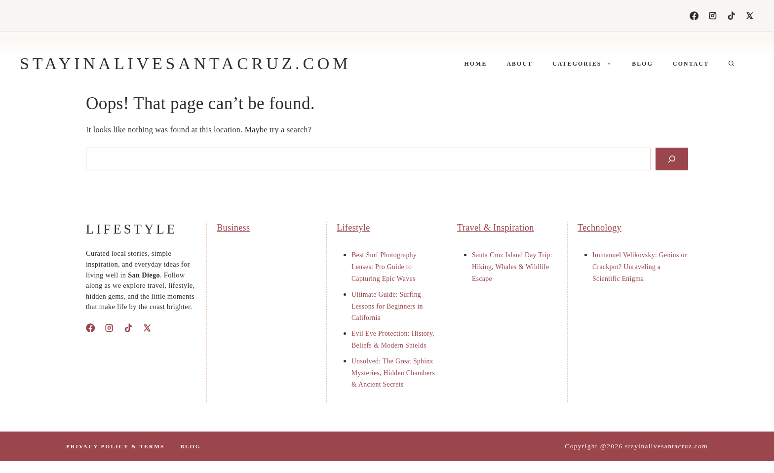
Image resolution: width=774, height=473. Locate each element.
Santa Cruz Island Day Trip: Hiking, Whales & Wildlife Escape (512, 266)
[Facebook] (694, 15)
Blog (642, 63)
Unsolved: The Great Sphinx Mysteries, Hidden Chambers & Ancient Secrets (393, 373)
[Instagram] (712, 15)
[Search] (672, 159)
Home (475, 63)
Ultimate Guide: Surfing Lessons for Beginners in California (387, 306)
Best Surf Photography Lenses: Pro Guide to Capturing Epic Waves (384, 266)
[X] (749, 15)
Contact (691, 63)
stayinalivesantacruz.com (185, 63)
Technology (599, 228)
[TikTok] (731, 15)
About (519, 63)
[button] (731, 64)
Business (233, 228)
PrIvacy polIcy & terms (115, 446)
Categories (587, 64)
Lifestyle (353, 228)
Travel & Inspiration (495, 228)
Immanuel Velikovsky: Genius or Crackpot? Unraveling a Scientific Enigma (639, 266)
